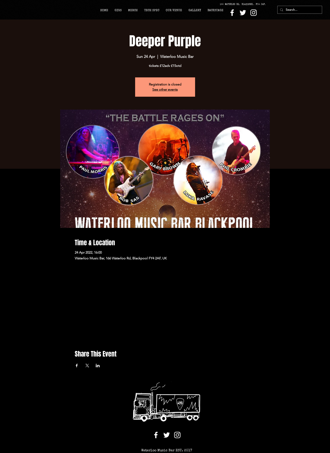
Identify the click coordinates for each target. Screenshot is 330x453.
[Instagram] (253, 12)
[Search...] (299, 10)
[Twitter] (243, 12)
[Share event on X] (87, 365)
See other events (165, 89)
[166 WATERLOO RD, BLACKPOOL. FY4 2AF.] (244, 4)
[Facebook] (232, 12)
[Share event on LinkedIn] (98, 365)
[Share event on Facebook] (77, 365)
